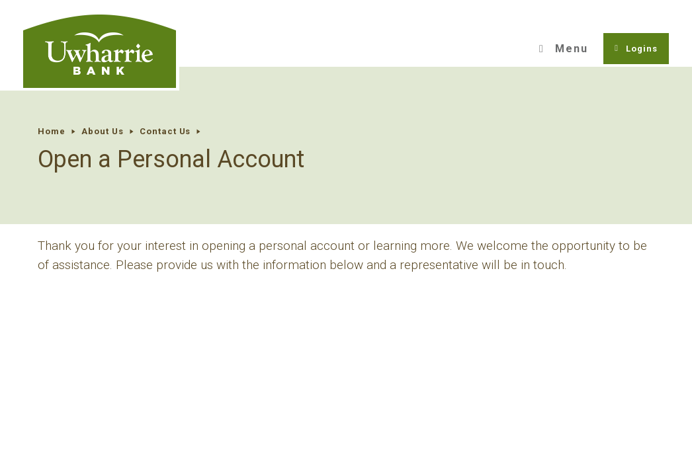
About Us (102, 131)
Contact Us (165, 131)
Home (51, 131)
